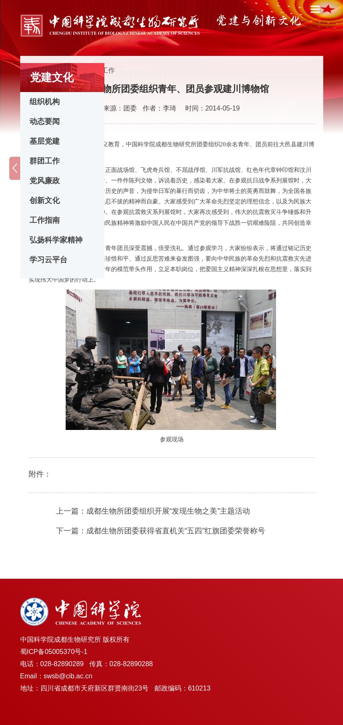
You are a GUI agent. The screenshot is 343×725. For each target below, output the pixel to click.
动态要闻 (44, 121)
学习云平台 (48, 260)
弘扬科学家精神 (55, 240)
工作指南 (44, 220)
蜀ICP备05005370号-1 (54, 651)
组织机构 (44, 102)
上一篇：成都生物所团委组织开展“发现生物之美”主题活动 (153, 511)
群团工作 (44, 161)
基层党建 (44, 141)
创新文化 (44, 200)
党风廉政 (44, 181)
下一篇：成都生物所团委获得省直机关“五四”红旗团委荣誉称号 (161, 531)
